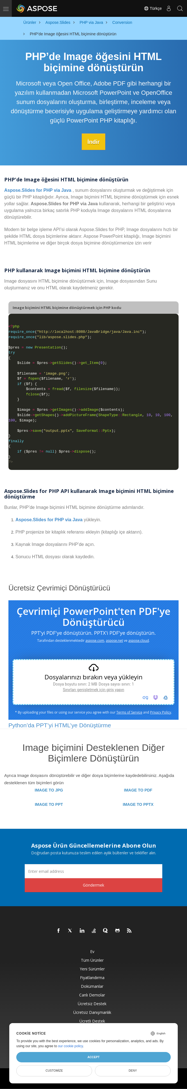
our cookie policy (70, 1046)
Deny (133, 1070)
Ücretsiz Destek (92, 1003)
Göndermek (93, 884)
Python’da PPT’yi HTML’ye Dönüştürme (59, 725)
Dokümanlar (92, 986)
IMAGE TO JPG (49, 790)
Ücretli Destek (92, 1020)
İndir (93, 142)
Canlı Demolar (92, 994)
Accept (93, 1057)
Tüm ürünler (92, 960)
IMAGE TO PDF (138, 790)
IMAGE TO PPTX (138, 804)
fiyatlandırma (92, 977)
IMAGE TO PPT (49, 804)
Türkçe (153, 8)
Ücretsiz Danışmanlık (92, 1012)
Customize (54, 1070)
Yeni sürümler (92, 968)
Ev (92, 951)
